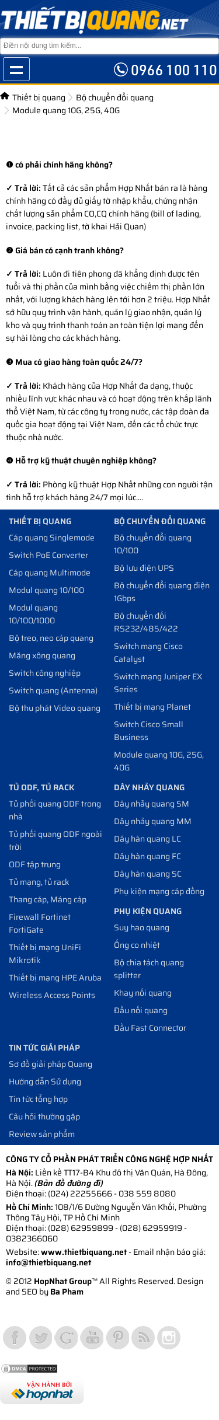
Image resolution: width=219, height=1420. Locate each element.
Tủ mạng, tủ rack (39, 881)
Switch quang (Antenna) (53, 690)
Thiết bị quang (38, 97)
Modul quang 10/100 (46, 590)
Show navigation (16, 69)
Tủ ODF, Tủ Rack (41, 787)
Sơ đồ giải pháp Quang (50, 1064)
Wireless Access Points (52, 995)
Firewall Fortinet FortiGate (40, 923)
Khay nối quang (143, 992)
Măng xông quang (42, 655)
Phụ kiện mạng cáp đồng (159, 891)
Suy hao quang (141, 927)
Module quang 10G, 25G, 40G (66, 110)
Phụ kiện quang (148, 911)
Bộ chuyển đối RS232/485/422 (146, 622)
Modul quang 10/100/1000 (33, 614)
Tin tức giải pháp (44, 1047)
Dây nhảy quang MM (153, 821)
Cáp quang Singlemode (52, 537)
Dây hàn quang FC (147, 856)
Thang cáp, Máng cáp (47, 899)
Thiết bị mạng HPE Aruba (55, 977)
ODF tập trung (35, 864)
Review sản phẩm (42, 1134)
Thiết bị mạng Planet (152, 706)
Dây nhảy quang (149, 787)
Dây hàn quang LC (147, 838)
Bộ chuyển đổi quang (115, 97)
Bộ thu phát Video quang (54, 708)
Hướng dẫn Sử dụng (45, 1081)
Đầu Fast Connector (150, 1027)
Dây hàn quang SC (148, 873)
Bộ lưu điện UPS (144, 567)
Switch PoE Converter (48, 555)
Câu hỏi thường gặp (44, 1116)
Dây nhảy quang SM (151, 803)
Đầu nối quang (141, 1010)
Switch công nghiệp (45, 673)
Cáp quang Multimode (50, 572)
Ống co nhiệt (137, 944)
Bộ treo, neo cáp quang (51, 638)
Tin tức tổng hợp (38, 1099)
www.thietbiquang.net (84, 1251)
